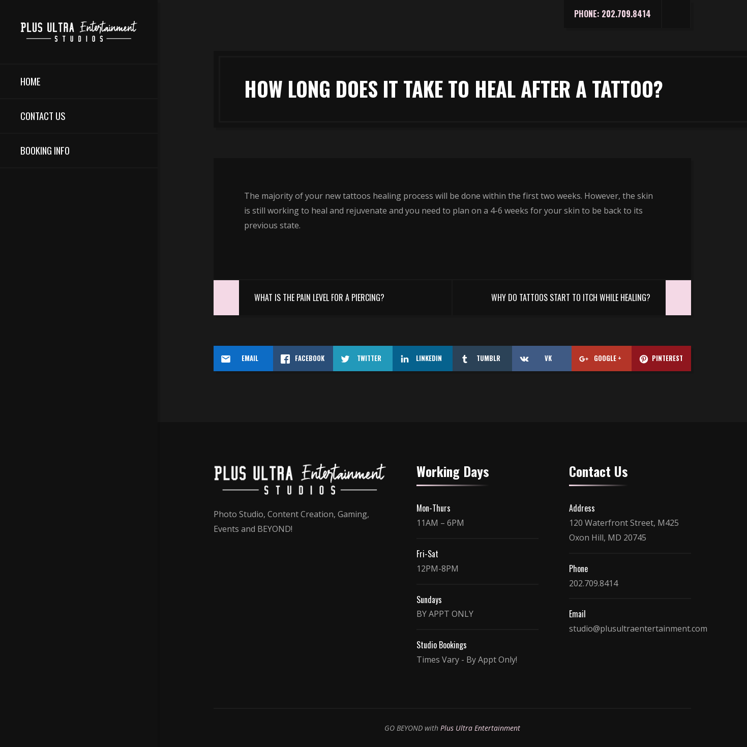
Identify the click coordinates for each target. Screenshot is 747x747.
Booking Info (45, 150)
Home (30, 81)
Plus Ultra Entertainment (480, 728)
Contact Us (42, 116)
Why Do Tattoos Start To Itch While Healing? (570, 297)
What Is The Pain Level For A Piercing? (319, 297)
